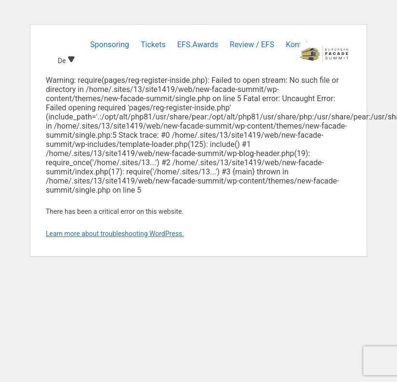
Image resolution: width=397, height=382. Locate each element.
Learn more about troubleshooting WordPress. (115, 233)
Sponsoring (109, 44)
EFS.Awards (197, 44)
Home (68, 44)
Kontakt (299, 44)
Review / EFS (252, 44)
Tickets (153, 44)
